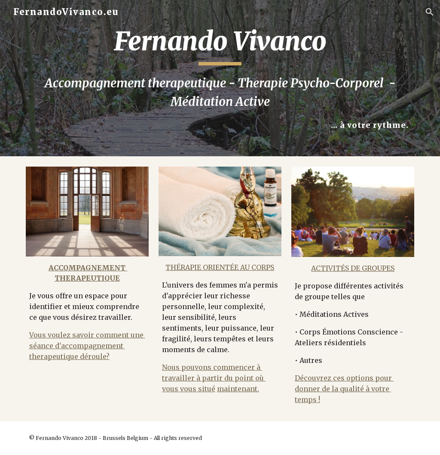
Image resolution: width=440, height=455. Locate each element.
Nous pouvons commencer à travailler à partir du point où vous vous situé (214, 378)
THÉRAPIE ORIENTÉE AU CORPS (219, 267)
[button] (429, 12)
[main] (220, 78)
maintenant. (238, 388)
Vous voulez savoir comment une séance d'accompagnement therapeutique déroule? (87, 346)
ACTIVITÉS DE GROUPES (352, 268)
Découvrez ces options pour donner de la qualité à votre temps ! (344, 389)
